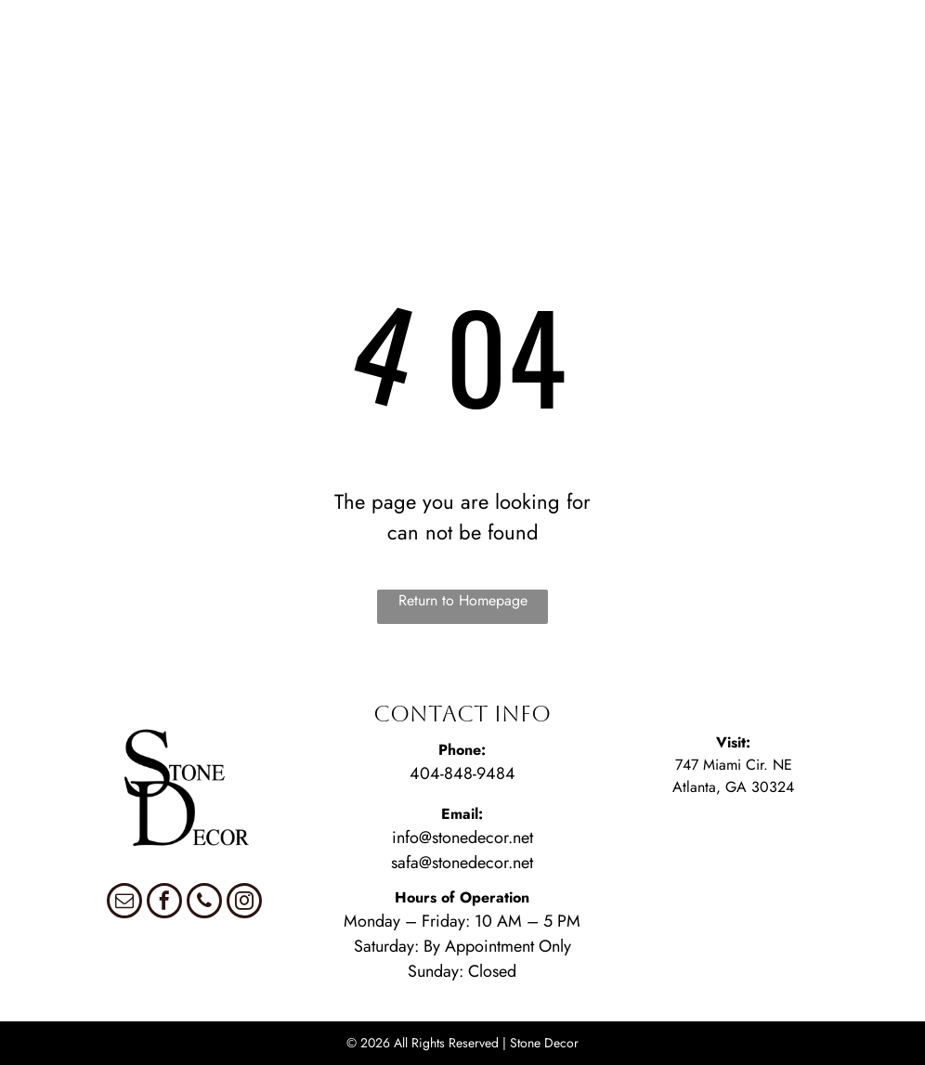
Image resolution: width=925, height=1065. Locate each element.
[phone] (204, 903)
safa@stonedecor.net (462, 863)
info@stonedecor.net (462, 837)
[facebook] (164, 903)
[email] (124, 903)
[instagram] (244, 903)
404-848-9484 (462, 773)
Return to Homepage (463, 600)
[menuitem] (56, 30)
